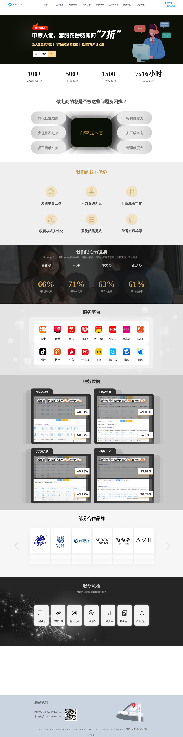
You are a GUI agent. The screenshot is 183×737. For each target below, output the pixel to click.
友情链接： (91, 735)
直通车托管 (77, 664)
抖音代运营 (48, 679)
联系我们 (134, 674)
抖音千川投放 (77, 660)
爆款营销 (77, 669)
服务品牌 (134, 660)
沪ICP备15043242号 (136, 729)
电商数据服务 (106, 664)
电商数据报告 (106, 660)
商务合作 (134, 664)
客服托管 (48, 688)
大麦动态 (134, 669)
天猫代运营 (48, 660)
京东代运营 (48, 674)
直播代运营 (48, 683)
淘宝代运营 (48, 664)
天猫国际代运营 (48, 669)
